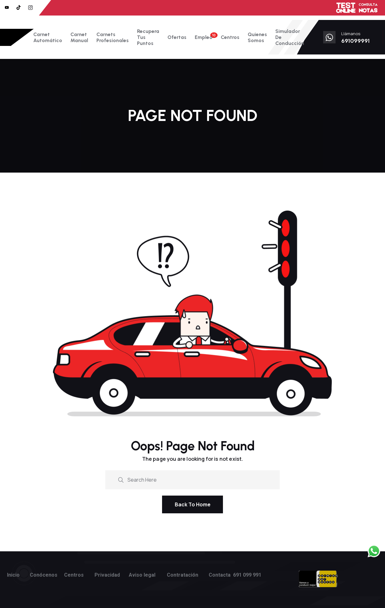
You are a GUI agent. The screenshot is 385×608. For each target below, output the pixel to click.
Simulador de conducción (289, 37)
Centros (230, 37)
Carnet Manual (79, 37)
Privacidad (107, 575)
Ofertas (176, 37)
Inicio (13, 575)
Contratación (182, 575)
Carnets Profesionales (112, 37)
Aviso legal (142, 575)
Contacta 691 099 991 (235, 575)
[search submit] (120, 479)
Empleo (203, 37)
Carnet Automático (47, 37)
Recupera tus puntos (148, 37)
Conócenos (43, 575)
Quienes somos (257, 37)
